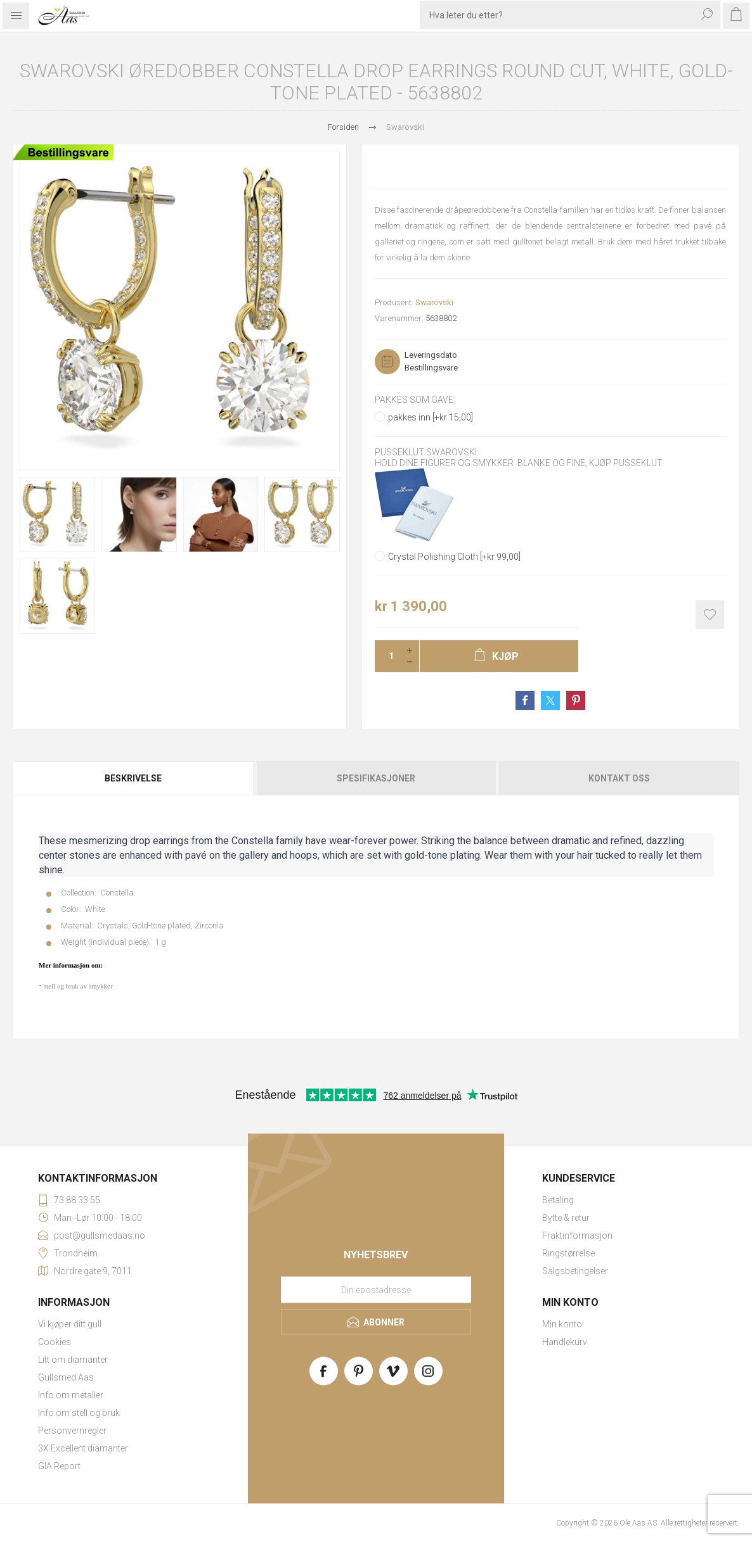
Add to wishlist (710, 614)
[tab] (134, 778)
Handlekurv (564, 1342)
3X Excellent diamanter (83, 1448)
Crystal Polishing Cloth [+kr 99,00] (454, 557)
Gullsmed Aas (66, 1377)
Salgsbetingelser (575, 1271)
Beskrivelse (133, 778)
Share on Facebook (525, 700)
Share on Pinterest (575, 700)
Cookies (54, 1342)
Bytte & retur (566, 1218)
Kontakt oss (619, 778)
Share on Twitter (550, 700)
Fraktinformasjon (577, 1235)
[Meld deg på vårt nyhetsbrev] (376, 1289)
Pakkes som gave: (415, 400)
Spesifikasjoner (376, 778)
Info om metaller (70, 1395)
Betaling (558, 1200)
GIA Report (59, 1466)
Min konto (562, 1324)
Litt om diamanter (73, 1360)
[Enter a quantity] (387, 656)
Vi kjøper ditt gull (69, 1324)
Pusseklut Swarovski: (427, 453)
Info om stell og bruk (79, 1413)
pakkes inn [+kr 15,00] (430, 417)
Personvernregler (72, 1430)
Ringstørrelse (568, 1253)
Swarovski (434, 302)
